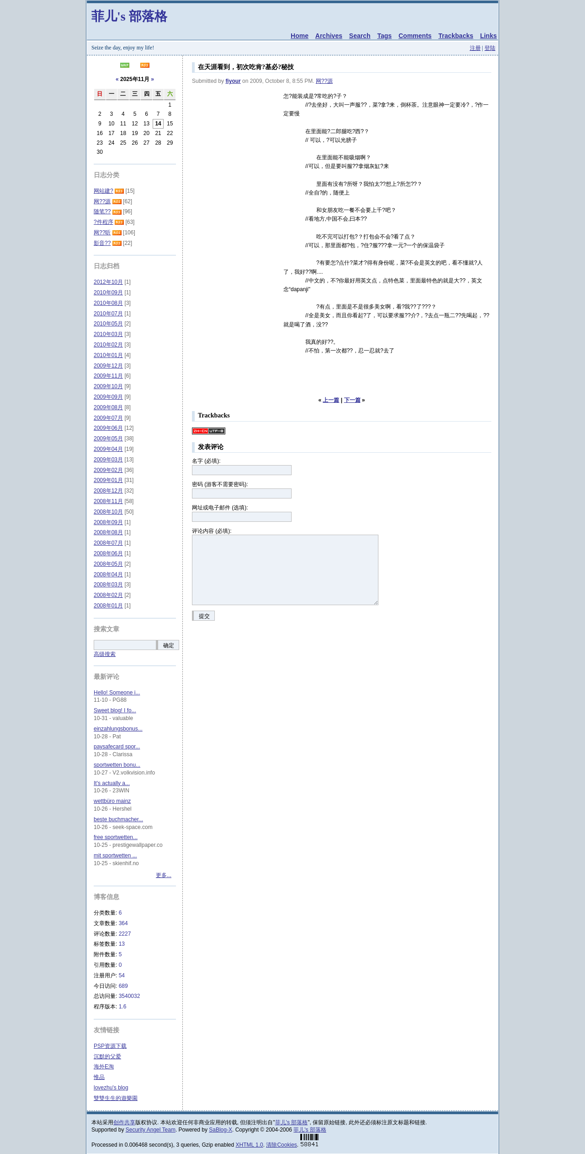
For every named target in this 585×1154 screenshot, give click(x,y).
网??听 (102, 232)
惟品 (99, 1077)
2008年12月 (108, 491)
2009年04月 (108, 449)
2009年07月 (108, 418)
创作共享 (124, 1122)
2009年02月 (108, 470)
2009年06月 (108, 428)
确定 (168, 645)
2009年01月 (108, 480)
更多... (163, 875)
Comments (415, 35)
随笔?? (102, 211)
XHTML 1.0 (249, 1145)
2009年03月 (108, 459)
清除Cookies (281, 1145)
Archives (328, 35)
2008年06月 (108, 553)
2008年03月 (108, 584)
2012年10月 (108, 282)
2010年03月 (108, 334)
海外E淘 (104, 1066)
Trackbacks (455, 35)
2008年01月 (108, 605)
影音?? (102, 243)
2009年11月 (108, 376)
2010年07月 (108, 313)
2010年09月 (108, 292)
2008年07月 (108, 543)
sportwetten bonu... (117, 765)
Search (360, 35)
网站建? (103, 191)
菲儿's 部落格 (129, 16)
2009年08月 (108, 407)
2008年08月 (108, 532)
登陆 (489, 48)
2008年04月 (108, 574)
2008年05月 (108, 564)
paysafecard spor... (117, 746)
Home (299, 35)
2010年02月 (108, 344)
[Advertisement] (237, 138)
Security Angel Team (151, 1130)
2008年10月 (108, 512)
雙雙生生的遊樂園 (116, 1098)
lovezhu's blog (111, 1087)
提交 (204, 616)
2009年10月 (108, 386)
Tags (384, 35)
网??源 (324, 81)
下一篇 (352, 400)
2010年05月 (108, 323)
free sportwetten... (116, 837)
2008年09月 (108, 522)
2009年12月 (108, 366)
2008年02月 (108, 595)
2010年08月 (108, 303)
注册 (475, 48)
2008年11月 (108, 501)
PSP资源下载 (110, 1046)
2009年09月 (108, 397)
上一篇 (331, 400)
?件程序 (103, 222)
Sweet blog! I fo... (115, 710)
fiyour (232, 81)
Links (488, 35)
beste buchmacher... (118, 819)
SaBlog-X (220, 1130)
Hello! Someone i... (117, 692)
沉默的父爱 (107, 1056)
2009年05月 (108, 438)
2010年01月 (108, 355)
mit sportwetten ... (115, 855)
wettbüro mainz (112, 801)
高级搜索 (105, 654)
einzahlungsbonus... (118, 729)
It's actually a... (112, 783)
